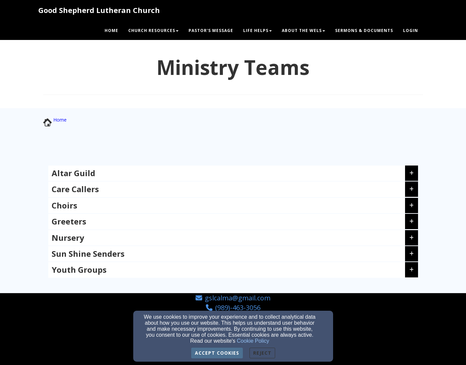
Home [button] (111, 30)
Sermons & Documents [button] (364, 30)
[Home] (60, 120)
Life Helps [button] (257, 30)
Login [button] (410, 30)
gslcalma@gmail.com (237, 297)
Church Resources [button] (153, 30)
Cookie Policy (253, 341)
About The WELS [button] (303, 30)
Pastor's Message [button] (211, 30)
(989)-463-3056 (237, 307)
